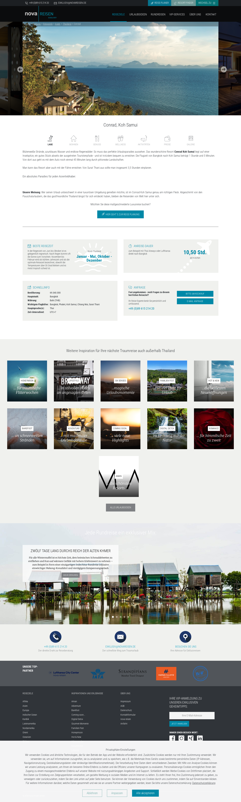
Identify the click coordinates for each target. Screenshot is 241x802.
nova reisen (125, 719)
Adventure (76, 706)
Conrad (77, 24)
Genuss (97, 140)
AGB (122, 706)
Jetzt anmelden (179, 723)
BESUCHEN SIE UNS (185, 639)
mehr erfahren (70, 575)
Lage (50, 140)
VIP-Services (177, 14)
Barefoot (75, 710)
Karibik (26, 719)
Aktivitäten (144, 140)
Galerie (191, 140)
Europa (26, 710)
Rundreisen (158, 14)
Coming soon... (78, 714)
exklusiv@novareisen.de (70, 3)
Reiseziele (118, 14)
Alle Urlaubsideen (120, 507)
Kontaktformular (128, 714)
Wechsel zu (206, 2)
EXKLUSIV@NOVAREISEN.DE (120, 639)
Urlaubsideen (138, 14)
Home (27, 24)
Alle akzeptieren (145, 793)
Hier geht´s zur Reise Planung (120, 214)
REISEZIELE (28, 693)
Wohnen (73, 140)
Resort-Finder (183, 3)
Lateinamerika (29, 723)
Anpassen (117, 793)
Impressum (125, 701)
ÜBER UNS (125, 693)
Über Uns (195, 14)
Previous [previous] (77, 252)
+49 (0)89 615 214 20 (37, 3)
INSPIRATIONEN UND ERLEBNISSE (87, 693)
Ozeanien (27, 737)
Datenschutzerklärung (203, 783)
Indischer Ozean (30, 714)
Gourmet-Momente (80, 723)
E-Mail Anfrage (195, 301)
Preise (167, 140)
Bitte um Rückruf (195, 293)
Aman (74, 701)
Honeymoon (77, 732)
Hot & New (76, 737)
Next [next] (110, 252)
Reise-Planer (159, 3)
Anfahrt (123, 723)
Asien (57, 24)
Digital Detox (77, 719)
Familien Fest (77, 728)
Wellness (120, 140)
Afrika (25, 701)
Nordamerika (28, 728)
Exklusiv (37, 24)
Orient (25, 732)
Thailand (67, 24)
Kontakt (211, 14)
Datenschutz (126, 710)
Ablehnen (92, 793)
